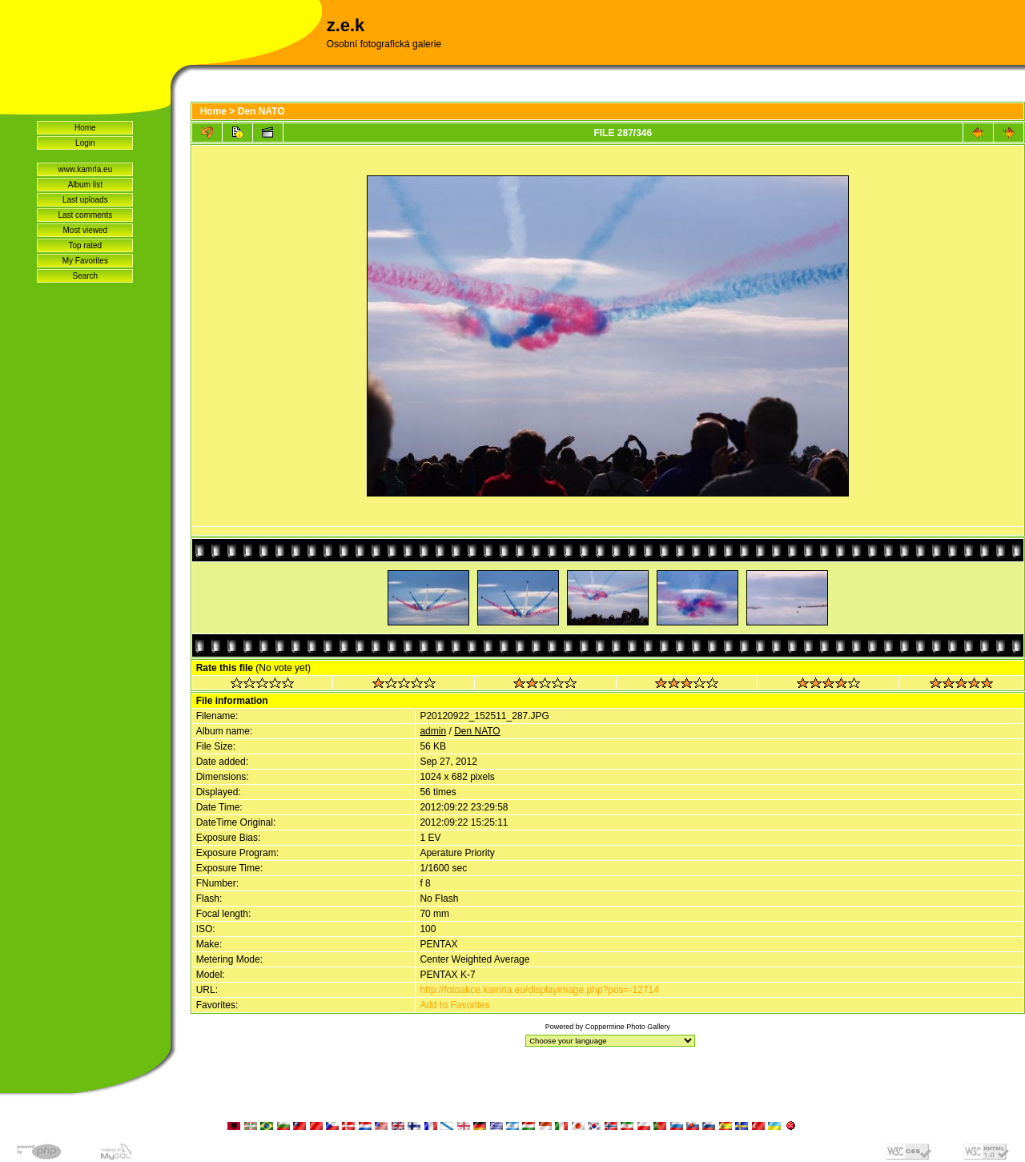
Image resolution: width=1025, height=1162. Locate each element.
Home (85, 127)
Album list (85, 184)
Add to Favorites (454, 1005)
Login (84, 143)
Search (85, 275)
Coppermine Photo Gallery (627, 1027)
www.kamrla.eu (85, 169)
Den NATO (261, 111)
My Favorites (85, 260)
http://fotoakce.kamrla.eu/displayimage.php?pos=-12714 (539, 989)
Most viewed (85, 230)
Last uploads (85, 199)
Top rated (85, 245)
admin (433, 731)
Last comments (85, 215)
